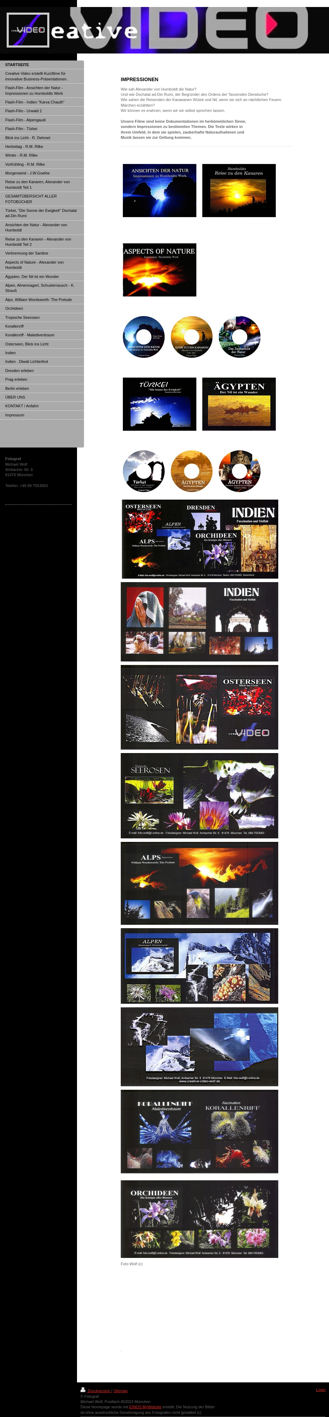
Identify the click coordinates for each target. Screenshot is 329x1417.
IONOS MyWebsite (145, 1407)
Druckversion (95, 1391)
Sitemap (120, 1391)
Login (321, 1390)
